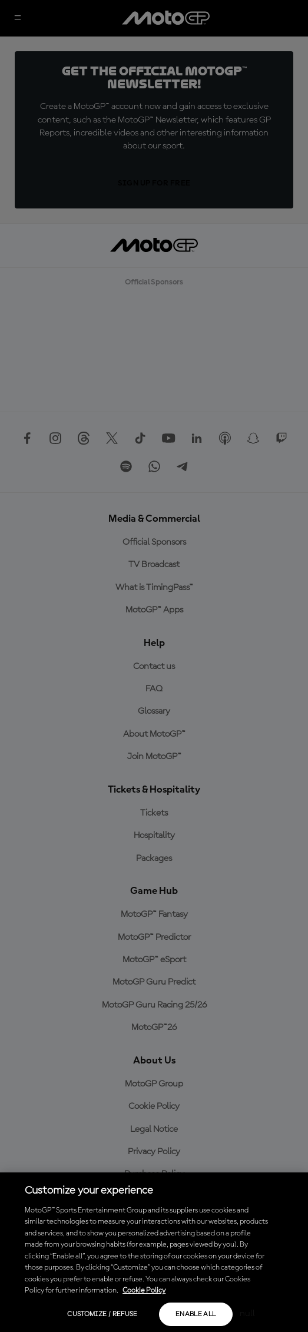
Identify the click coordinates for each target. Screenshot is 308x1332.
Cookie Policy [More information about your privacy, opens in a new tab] (143, 1290)
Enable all (195, 1314)
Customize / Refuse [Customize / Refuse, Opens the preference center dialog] (102, 1314)
